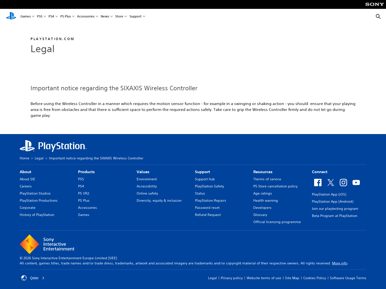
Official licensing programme (277, 222)
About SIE (27, 179)
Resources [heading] (263, 171)
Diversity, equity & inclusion (159, 200)
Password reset (207, 207)
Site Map (292, 278)
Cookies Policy (314, 278)
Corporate (27, 207)
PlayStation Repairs (210, 200)
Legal (39, 158)
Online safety (147, 193)
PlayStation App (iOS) (329, 194)
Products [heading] (86, 171)
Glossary (260, 215)
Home (24, 158)
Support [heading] (202, 171)
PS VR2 (83, 193)
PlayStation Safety (209, 186)
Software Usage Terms (348, 278)
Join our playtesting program (335, 208)
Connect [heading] (319, 171)
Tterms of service (267, 179)
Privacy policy (232, 278)
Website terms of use (264, 278)
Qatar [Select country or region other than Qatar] (33, 278)
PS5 (39, 17)
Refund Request (208, 215)
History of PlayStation (37, 215)
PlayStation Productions (39, 200)
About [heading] (25, 171)
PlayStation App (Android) (332, 201)
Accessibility (147, 186)
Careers (26, 186)
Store (119, 17)
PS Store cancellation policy (275, 186)
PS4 (51, 17)
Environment (147, 179)
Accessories (86, 17)
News (105, 17)
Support (135, 17)
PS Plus (65, 17)
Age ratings (262, 193)
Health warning (265, 200)
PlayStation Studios (35, 193)
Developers (262, 207)
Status (200, 193)
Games (25, 17)
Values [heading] (143, 171)
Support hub (205, 179)
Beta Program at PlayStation (334, 215)
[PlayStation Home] (11, 16)
